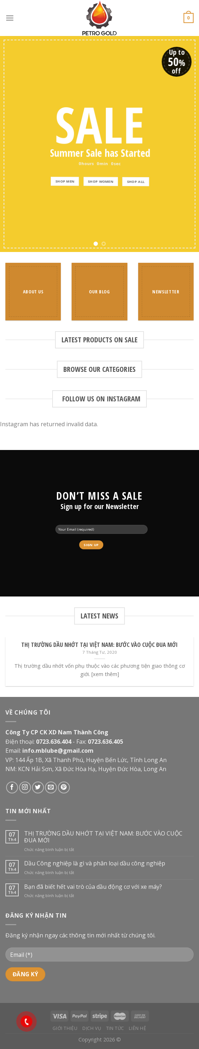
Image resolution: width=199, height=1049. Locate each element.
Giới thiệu (65, 1028)
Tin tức (115, 1028)
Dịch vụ (91, 1028)
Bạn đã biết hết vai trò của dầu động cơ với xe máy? (93, 886)
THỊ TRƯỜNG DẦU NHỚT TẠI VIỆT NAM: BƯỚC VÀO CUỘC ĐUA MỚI (103, 837)
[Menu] (9, 18)
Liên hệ (137, 1028)
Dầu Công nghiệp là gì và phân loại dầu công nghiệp (94, 863)
